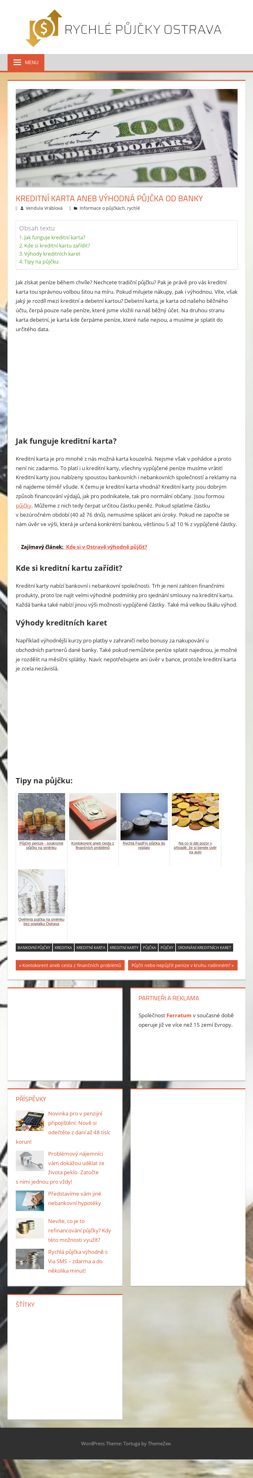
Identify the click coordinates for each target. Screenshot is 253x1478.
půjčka (149, 947)
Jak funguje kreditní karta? (54, 237)
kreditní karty (124, 947)
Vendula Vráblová (44, 208)
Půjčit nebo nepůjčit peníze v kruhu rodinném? (181, 966)
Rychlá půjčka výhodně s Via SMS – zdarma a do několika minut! (78, 1261)
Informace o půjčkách (102, 208)
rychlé (133, 208)
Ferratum (179, 1015)
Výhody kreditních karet (52, 253)
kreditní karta (90, 947)
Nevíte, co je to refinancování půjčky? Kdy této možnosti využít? (79, 1230)
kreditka (63, 947)
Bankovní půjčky (34, 947)
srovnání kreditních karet (204, 947)
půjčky (23, 505)
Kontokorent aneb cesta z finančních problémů (71, 966)
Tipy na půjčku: (41, 261)
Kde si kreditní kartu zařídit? (57, 245)
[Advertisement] (126, 386)
